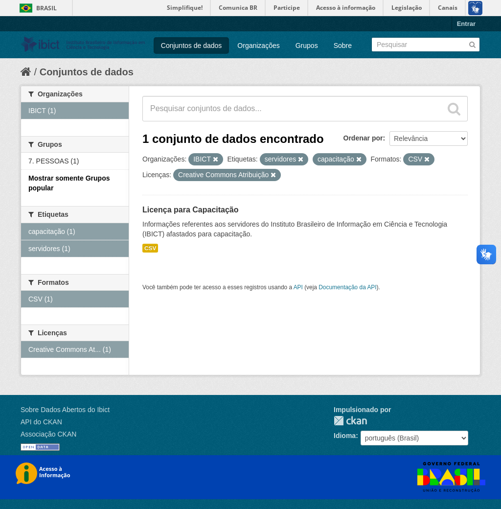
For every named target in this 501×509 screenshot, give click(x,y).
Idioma (345, 436)
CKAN (350, 421)
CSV (150, 248)
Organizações (258, 45)
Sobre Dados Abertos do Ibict (65, 410)
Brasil (46, 8)
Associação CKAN (48, 434)
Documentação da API (347, 287)
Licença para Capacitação (190, 210)
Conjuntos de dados (191, 45)
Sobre (343, 45)
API (298, 287)
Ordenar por (363, 138)
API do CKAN (41, 422)
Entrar (466, 23)
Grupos (307, 45)
